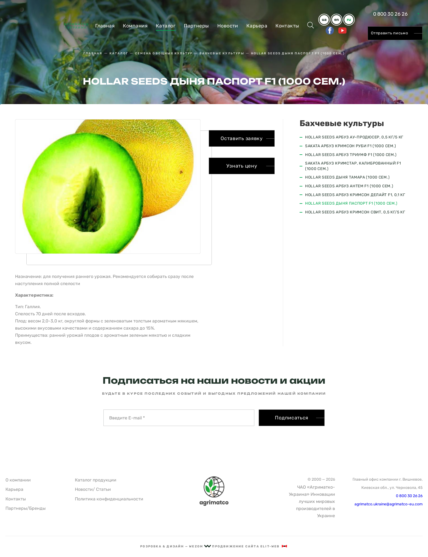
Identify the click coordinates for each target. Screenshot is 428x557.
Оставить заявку (242, 138)
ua (324, 19)
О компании (18, 480)
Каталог (166, 26)
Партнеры (196, 26)
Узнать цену (241, 166)
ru (349, 19)
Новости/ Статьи (93, 489)
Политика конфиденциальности (109, 499)
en (336, 19)
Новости (227, 26)
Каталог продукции (95, 480)
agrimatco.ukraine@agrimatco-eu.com (388, 504)
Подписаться (291, 418)
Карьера (256, 26)
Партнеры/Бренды (25, 508)
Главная (105, 26)
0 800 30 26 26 (390, 14)
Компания (135, 26)
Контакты (287, 26)
